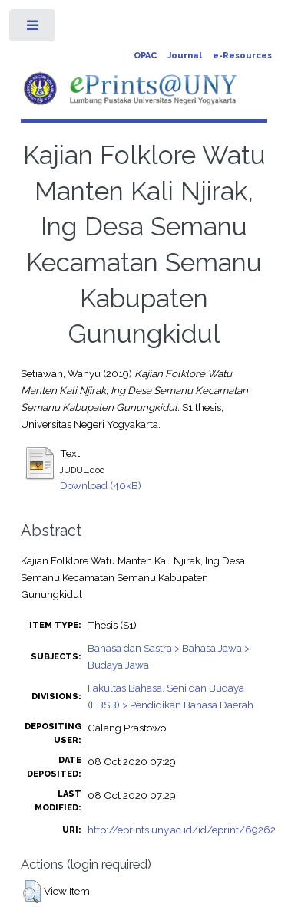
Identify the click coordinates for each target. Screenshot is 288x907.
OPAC (145, 56)
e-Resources (242, 56)
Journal (184, 56)
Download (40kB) (100, 485)
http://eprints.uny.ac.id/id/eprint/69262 (182, 829)
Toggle (33, 29)
